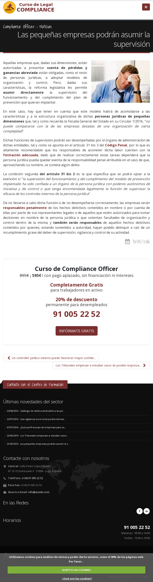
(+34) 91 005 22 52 (32, 478)
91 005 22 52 (76, 313)
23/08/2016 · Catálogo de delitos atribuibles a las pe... (36, 410)
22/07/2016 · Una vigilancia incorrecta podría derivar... (36, 419)
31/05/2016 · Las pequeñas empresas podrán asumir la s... (38, 443)
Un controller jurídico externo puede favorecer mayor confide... (51, 358)
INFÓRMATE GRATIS (76, 330)
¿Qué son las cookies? (77, 578)
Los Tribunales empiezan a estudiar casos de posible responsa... (101, 365)
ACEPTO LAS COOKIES (76, 570)
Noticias (46, 26)
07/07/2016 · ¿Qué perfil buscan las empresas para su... (36, 427)
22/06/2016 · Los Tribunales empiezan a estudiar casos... (37, 435)
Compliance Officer (19, 26)
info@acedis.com (38, 492)
